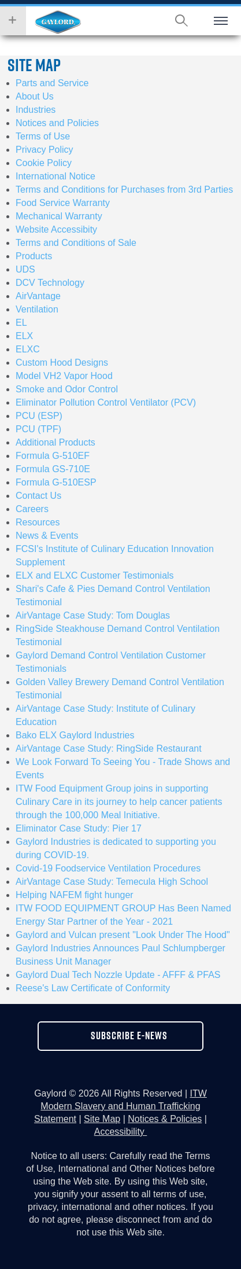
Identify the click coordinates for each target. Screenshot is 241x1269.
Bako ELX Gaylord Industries (75, 735)
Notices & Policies (165, 1119)
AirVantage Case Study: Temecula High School (112, 882)
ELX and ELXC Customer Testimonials (95, 575)
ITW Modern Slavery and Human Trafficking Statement (120, 1106)
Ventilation (37, 309)
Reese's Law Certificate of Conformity (93, 988)
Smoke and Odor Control (67, 389)
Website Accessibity (56, 229)
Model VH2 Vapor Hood (64, 376)
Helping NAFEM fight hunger (75, 895)
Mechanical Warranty (59, 216)
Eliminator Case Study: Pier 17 (79, 828)
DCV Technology (50, 283)
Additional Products (55, 442)
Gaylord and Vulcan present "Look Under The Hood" (123, 935)
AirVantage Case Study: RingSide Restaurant (109, 748)
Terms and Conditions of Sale (76, 243)
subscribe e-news (129, 1035)
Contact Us (38, 496)
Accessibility (120, 1131)
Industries (35, 110)
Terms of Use (43, 136)
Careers (32, 509)
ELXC (28, 349)
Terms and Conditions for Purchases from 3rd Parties (124, 189)
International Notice (55, 176)
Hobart (58, 22)
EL (21, 323)
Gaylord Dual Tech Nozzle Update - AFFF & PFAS (118, 975)
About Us (35, 96)
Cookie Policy (44, 163)
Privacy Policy (44, 150)
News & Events (47, 535)
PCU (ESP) (39, 416)
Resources (38, 522)
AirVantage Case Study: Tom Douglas (93, 615)
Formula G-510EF (53, 456)
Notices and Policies (57, 123)
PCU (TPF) (38, 429)
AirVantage (38, 296)
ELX (24, 336)
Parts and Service (52, 83)
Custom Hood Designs (62, 362)
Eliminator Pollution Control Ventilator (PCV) (106, 402)
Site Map (102, 1119)
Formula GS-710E (53, 469)
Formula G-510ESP (56, 482)
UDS (25, 269)
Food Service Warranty (63, 203)
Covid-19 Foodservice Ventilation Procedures (108, 868)
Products (34, 256)
